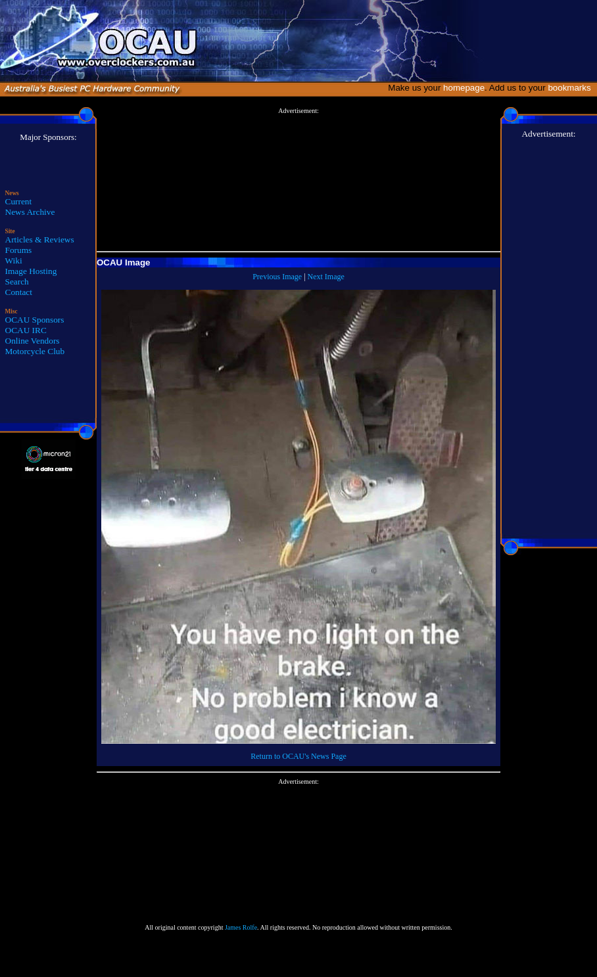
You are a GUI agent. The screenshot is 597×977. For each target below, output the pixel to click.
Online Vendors (32, 341)
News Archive (30, 212)
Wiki (13, 260)
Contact (18, 292)
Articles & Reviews (39, 239)
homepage (464, 88)
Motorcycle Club (35, 351)
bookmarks (572, 88)
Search (17, 281)
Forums (18, 250)
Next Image (326, 276)
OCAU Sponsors (34, 320)
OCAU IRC (26, 330)
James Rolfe (241, 927)
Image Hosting (31, 271)
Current (18, 201)
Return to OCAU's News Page (298, 756)
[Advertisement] (298, 180)
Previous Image (277, 276)
